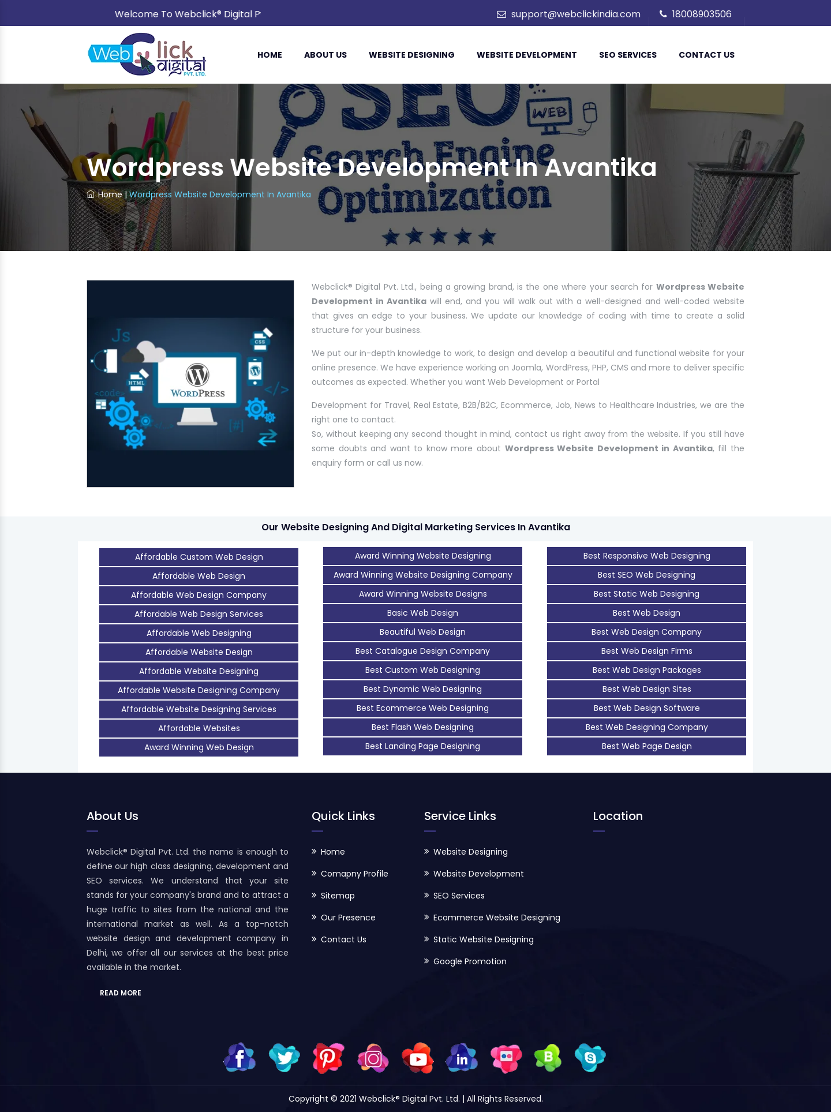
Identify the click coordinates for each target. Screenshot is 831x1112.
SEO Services (628, 55)
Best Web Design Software (647, 708)
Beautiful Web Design (423, 632)
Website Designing (412, 55)
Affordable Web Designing (199, 633)
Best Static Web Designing (646, 594)
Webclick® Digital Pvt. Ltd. (410, 1098)
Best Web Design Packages (647, 670)
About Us (325, 55)
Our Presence (348, 917)
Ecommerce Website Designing (496, 917)
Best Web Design (646, 613)
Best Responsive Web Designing (646, 555)
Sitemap (338, 895)
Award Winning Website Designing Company (423, 575)
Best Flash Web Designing (423, 727)
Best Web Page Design (647, 746)
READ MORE (120, 993)
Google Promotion (470, 961)
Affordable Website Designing (199, 671)
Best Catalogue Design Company (422, 651)
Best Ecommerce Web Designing (423, 708)
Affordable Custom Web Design (199, 557)
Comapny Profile (354, 873)
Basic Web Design (422, 613)
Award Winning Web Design (199, 747)
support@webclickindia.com (576, 14)
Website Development (527, 55)
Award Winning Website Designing (423, 555)
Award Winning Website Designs (423, 594)
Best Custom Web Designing (422, 670)
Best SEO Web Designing (646, 575)
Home (269, 55)
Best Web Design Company (647, 632)
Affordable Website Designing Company (199, 690)
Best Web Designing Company (647, 727)
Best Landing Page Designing (422, 746)
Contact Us (707, 55)
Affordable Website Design (199, 652)
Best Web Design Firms (646, 651)
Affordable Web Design (198, 576)
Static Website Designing (483, 939)
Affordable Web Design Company (199, 595)
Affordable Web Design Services (198, 614)
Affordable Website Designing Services (198, 709)
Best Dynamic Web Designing (423, 689)
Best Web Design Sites (646, 689)
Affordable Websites (199, 728)
